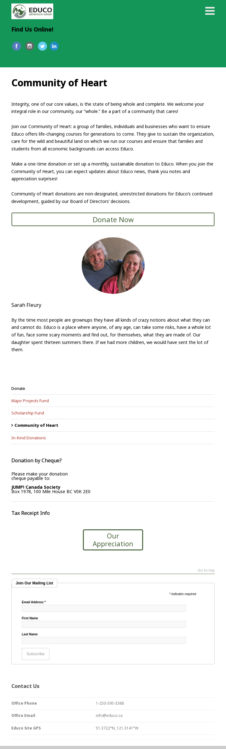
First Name (30, 618)
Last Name (30, 634)
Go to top (206, 570)
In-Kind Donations (28, 438)
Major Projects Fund (30, 400)
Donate (18, 388)
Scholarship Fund (27, 413)
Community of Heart (36, 425)
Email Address (34, 602)
